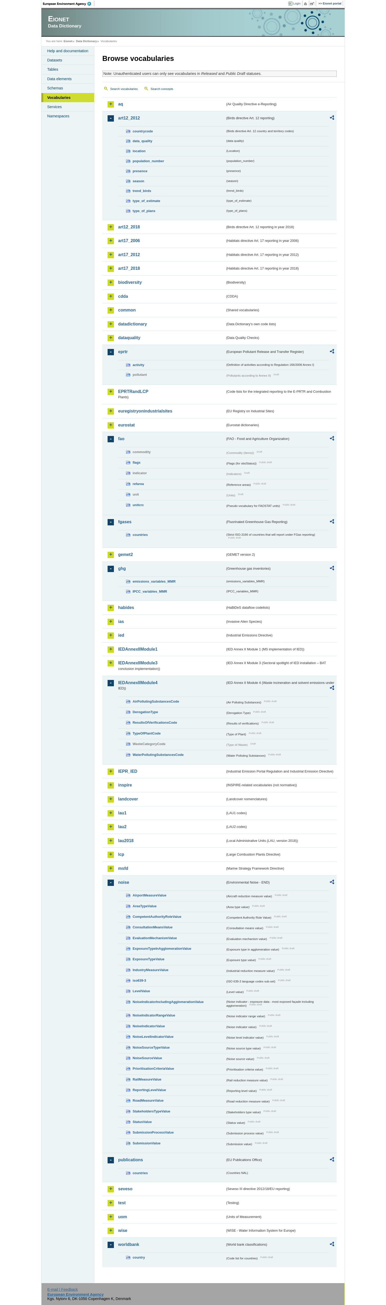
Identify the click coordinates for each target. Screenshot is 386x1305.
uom (122, 1217)
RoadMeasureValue (148, 1100)
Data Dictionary (86, 41)
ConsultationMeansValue (152, 927)
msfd (123, 868)
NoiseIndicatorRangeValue (154, 1015)
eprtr (123, 351)
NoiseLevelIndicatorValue (153, 1037)
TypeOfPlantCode (147, 733)
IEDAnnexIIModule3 (137, 663)
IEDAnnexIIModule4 (137, 682)
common (127, 310)
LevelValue (141, 991)
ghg (122, 568)
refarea (138, 484)
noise (123, 882)
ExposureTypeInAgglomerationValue (162, 949)
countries (140, 535)
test (122, 1203)
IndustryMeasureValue (150, 970)
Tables (52, 69)
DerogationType (145, 712)
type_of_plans (144, 211)
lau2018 (126, 840)
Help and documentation (67, 51)
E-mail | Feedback (62, 1289)
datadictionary (132, 324)
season (138, 181)
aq (120, 104)
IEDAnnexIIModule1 (137, 649)
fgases (125, 522)
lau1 (122, 813)
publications (130, 1160)
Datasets (54, 60)
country (139, 1257)
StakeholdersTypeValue (151, 1111)
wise (122, 1230)
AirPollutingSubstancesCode (156, 701)
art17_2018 (129, 268)
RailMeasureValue (147, 1079)
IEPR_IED (127, 771)
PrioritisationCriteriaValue (153, 1069)
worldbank (128, 1244)
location (139, 151)
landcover (128, 799)
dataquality (129, 337)
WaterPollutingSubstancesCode (158, 755)
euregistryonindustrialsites (145, 411)
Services (54, 107)
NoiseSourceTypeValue (151, 1047)
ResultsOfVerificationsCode (155, 723)
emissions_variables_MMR (154, 581)
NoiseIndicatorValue (149, 1026)
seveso (125, 1189)
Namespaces (58, 116)
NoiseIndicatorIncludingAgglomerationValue (168, 1002)
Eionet (68, 41)
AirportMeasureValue (149, 895)
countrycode (143, 131)
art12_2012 (129, 118)
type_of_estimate (146, 201)
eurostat (126, 425)
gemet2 (125, 554)
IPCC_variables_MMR (150, 591)
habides (126, 607)
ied (121, 635)
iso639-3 (139, 980)
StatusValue (142, 1122)
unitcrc (138, 505)
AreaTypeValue (145, 906)
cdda (123, 296)
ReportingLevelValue (149, 1090)
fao (121, 438)
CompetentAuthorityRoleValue (157, 917)
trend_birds (142, 191)
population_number (148, 161)
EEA (69, 3)
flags (137, 462)
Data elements (59, 79)
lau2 (122, 826)
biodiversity (130, 282)
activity (138, 365)
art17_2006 (129, 240)
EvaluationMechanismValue (155, 938)
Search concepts (162, 88)
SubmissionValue (147, 1143)
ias (121, 621)
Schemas (55, 88)
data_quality (142, 141)
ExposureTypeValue (149, 959)
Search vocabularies (124, 88)
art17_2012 (129, 254)
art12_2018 (129, 227)
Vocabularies (59, 97)
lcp (121, 854)
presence (140, 171)
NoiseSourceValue (147, 1058)
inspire (125, 785)
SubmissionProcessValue (153, 1132)
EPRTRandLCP (133, 391)
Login (297, 3)
